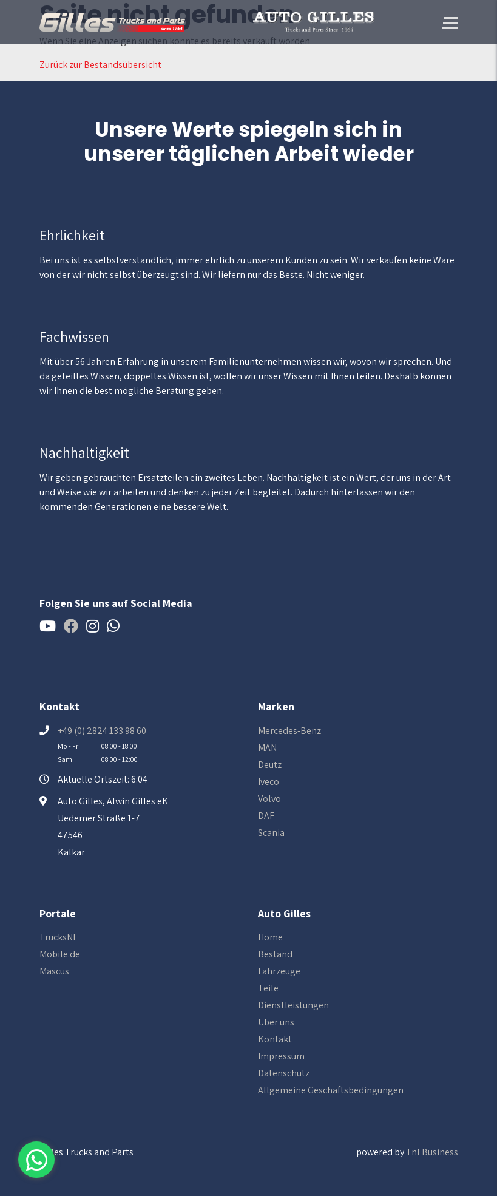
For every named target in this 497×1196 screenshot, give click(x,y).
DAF (266, 815)
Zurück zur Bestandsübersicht (100, 64)
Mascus (54, 971)
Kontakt (275, 1039)
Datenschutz (283, 1073)
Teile (268, 988)
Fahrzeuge (279, 971)
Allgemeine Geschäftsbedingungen (331, 1090)
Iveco (268, 781)
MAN (267, 747)
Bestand (275, 954)
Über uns (276, 1022)
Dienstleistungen (293, 1005)
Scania (271, 832)
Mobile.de (59, 954)
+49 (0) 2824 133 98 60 (102, 730)
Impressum (281, 1056)
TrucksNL (58, 937)
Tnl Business (432, 1152)
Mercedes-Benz (289, 730)
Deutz (270, 764)
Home (270, 937)
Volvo (269, 798)
